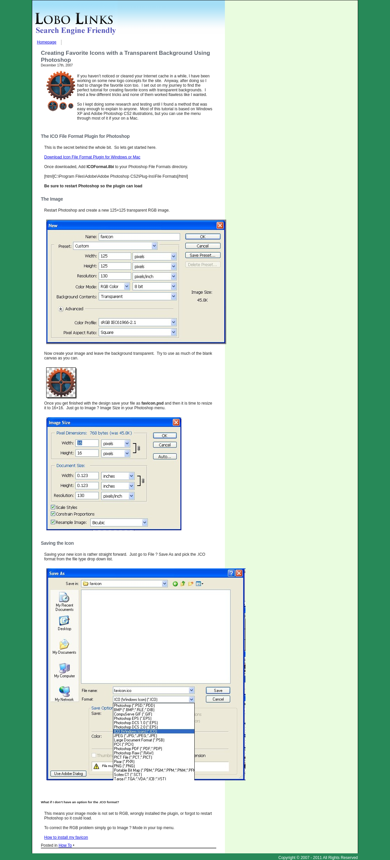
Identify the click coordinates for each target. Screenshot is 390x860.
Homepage (46, 42)
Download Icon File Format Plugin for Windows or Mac (92, 157)
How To (65, 845)
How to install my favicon (66, 837)
